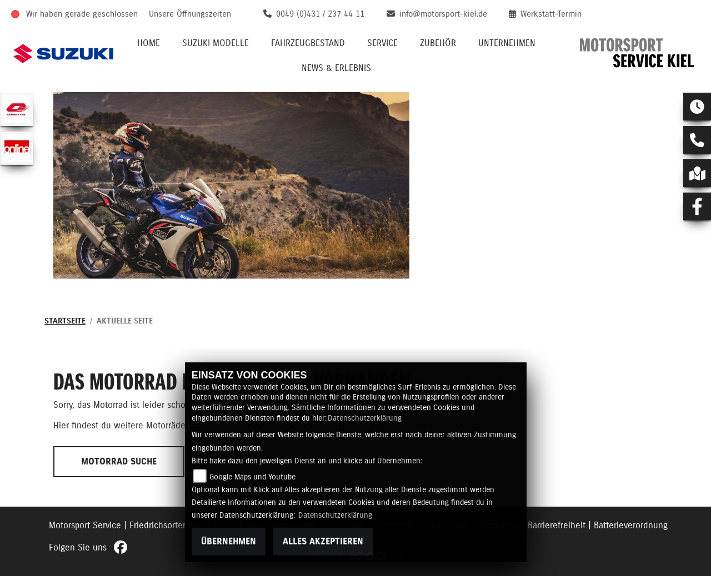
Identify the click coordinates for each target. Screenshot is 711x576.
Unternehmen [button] (506, 43)
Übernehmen (228, 541)
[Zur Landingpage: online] (16, 148)
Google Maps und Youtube (252, 477)
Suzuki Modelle (215, 43)
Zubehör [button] (438, 43)
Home (148, 43)
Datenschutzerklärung (365, 418)
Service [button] (382, 43)
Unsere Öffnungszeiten (190, 14)
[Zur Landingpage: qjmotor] (16, 109)
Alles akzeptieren (323, 541)
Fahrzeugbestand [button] (308, 43)
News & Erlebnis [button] (336, 68)
